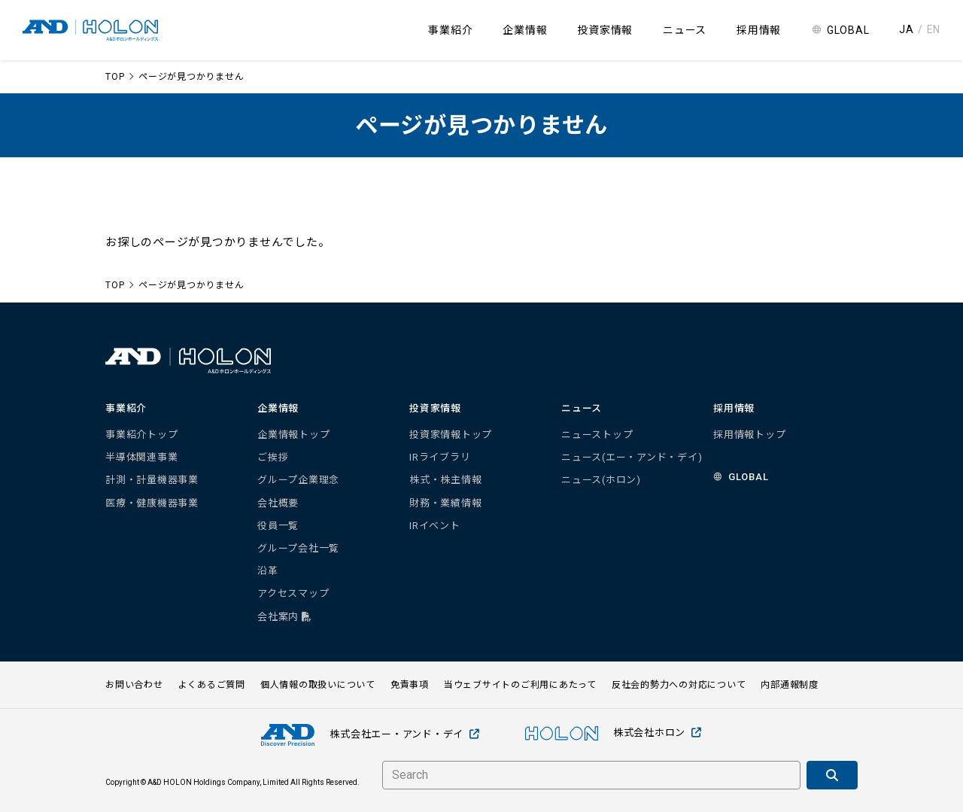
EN (934, 29)
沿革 (267, 570)
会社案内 (284, 616)
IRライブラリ (439, 457)
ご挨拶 (272, 457)
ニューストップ (597, 434)
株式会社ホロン (613, 733)
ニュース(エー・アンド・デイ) (631, 457)
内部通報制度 (790, 685)
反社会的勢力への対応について (679, 685)
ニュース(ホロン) (601, 479)
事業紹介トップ (141, 434)
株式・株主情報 (445, 479)
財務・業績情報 (445, 503)
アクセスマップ (293, 593)
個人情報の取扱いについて (317, 685)
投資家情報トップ (450, 434)
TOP (114, 76)
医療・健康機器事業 (152, 503)
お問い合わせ (134, 685)
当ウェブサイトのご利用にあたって (520, 685)
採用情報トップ (749, 434)
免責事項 (409, 685)
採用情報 (759, 30)
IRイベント (434, 525)
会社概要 (278, 503)
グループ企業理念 (298, 479)
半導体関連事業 (141, 457)
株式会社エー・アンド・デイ (370, 735)
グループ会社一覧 (298, 548)
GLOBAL (848, 30)
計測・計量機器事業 (152, 479)
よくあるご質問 (211, 685)
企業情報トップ (293, 434)
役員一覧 (278, 525)
